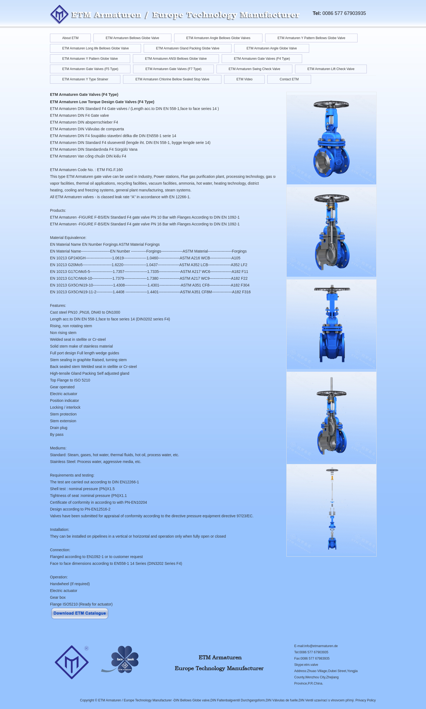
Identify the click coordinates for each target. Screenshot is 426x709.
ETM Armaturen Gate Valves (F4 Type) (262, 59)
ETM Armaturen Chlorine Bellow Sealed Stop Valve (172, 79)
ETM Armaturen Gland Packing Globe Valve (187, 48)
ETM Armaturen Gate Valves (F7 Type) (173, 69)
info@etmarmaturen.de (321, 646)
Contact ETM (289, 79)
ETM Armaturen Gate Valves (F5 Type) (90, 69)
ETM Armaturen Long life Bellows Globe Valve (95, 48)
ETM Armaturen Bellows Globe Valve (132, 38)
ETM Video (244, 79)
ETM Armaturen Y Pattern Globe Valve (90, 59)
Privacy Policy (365, 700)
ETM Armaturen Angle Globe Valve (271, 48)
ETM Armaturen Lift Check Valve (330, 69)
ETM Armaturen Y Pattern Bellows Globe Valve (311, 38)
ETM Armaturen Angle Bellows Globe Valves (218, 38)
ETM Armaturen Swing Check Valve (254, 69)
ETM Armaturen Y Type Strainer (85, 79)
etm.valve (311, 665)
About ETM (70, 38)
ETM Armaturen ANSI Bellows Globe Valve (176, 59)
